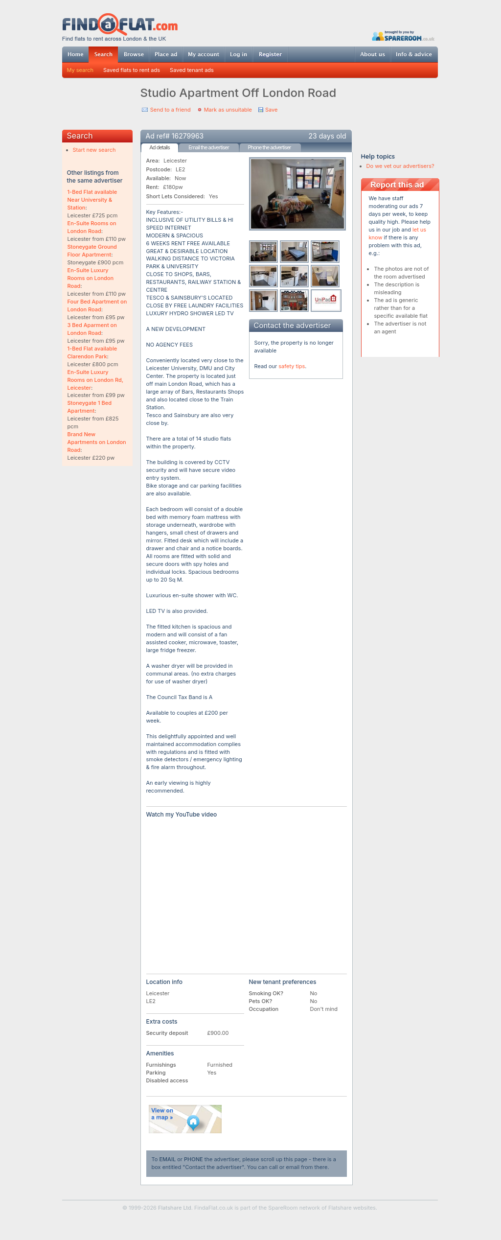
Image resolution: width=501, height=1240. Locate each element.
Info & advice (414, 54)
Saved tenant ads (192, 70)
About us (372, 54)
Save (271, 109)
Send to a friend (170, 109)
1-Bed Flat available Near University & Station (92, 199)
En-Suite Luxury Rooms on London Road (91, 278)
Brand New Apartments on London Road (97, 442)
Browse (133, 54)
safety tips (291, 366)
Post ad (165, 54)
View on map (185, 1119)
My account (203, 54)
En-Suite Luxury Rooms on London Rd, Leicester (96, 380)
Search (103, 55)
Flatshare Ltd (174, 1207)
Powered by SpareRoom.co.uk (403, 35)
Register (270, 54)
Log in (238, 54)
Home (75, 54)
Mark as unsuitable (228, 109)
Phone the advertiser (269, 147)
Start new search (94, 149)
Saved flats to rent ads (131, 70)
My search (80, 70)
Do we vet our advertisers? (400, 166)
